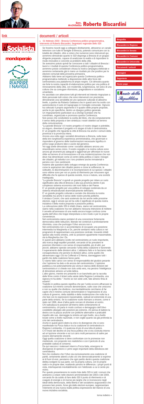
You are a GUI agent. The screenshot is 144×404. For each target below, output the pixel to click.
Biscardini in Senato (126, 50)
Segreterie (122, 78)
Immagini (121, 73)
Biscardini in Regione (127, 45)
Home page (122, 84)
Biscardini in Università (128, 62)
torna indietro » (104, 395)
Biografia (121, 39)
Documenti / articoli (126, 67)
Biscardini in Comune (127, 56)
